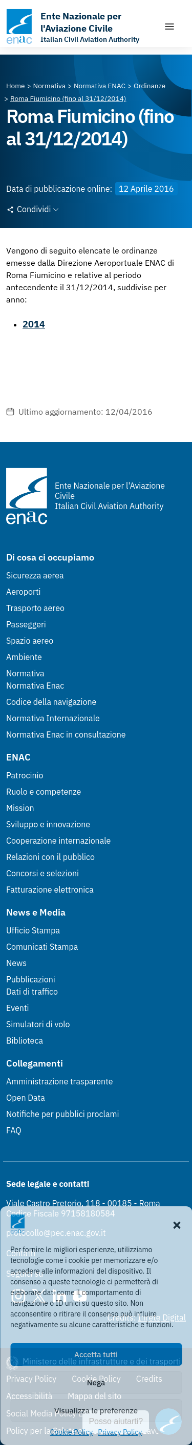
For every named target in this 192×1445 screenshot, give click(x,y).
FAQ (14, 1130)
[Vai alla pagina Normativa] (49, 85)
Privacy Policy (120, 1432)
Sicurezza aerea (35, 575)
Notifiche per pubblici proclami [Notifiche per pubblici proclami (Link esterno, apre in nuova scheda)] (62, 1114)
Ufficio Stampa (33, 930)
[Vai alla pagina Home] (15, 85)
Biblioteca (24, 1040)
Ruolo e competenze (43, 792)
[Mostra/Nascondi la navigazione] (169, 26)
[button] (177, 1224)
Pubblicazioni (30, 979)
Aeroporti (23, 592)
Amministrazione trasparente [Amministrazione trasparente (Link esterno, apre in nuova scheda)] (59, 1081)
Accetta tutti (96, 1354)
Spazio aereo (29, 641)
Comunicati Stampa (42, 947)
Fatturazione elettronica (50, 889)
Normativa (25, 673)
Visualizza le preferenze (96, 1410)
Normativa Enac (35, 685)
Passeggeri (26, 624)
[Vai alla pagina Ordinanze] (149, 85)
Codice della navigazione (51, 702)
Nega (96, 1382)
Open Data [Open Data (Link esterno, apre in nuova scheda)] (25, 1098)
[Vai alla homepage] (79, 26)
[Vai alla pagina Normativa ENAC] (99, 85)
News (16, 963)
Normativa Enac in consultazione (66, 734)
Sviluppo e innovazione (48, 824)
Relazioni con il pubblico (50, 857)
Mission (20, 808)
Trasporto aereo (35, 608)
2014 (34, 324)
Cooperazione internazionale (58, 840)
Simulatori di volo (38, 1024)
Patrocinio (25, 775)
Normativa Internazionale (53, 718)
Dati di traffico (32, 991)
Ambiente (24, 657)
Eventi (17, 1008)
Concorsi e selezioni (42, 873)
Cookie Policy (71, 1432)
